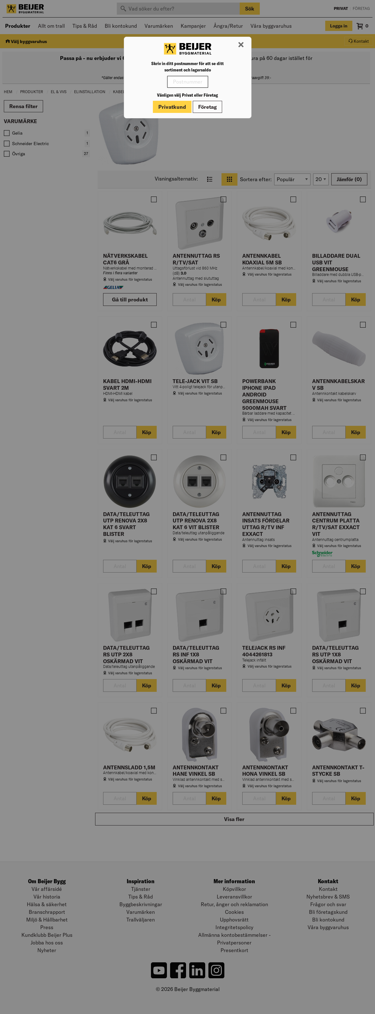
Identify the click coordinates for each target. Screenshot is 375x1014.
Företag (207, 107)
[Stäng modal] (241, 45)
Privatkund (172, 107)
